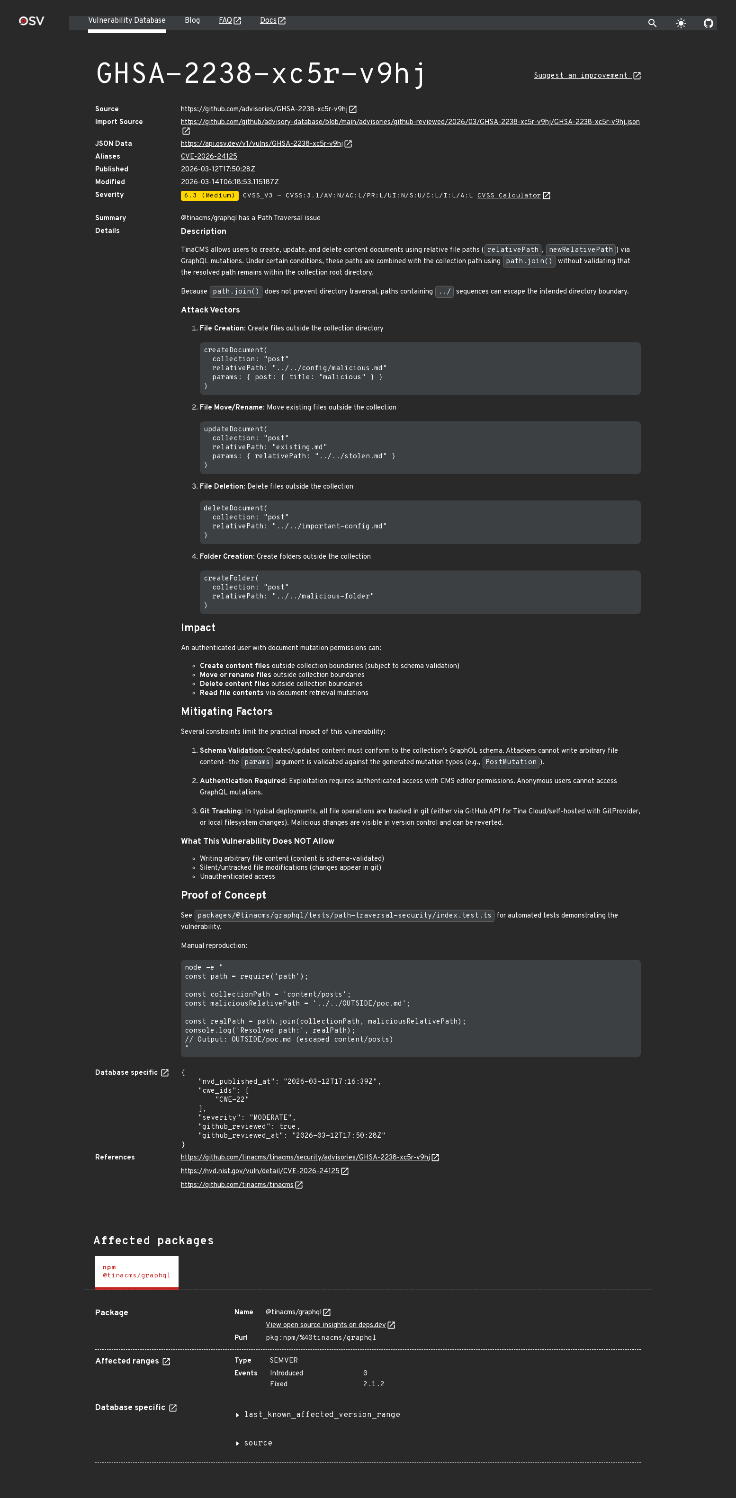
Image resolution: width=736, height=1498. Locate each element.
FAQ (225, 21)
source (258, 1443)
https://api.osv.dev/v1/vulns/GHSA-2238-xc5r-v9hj (262, 144)
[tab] (137, 1273)
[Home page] (32, 24)
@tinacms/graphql (294, 1312)
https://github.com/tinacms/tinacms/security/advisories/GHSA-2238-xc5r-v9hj (305, 1157)
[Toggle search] (652, 23)
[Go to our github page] (708, 23)
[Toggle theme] (681, 23)
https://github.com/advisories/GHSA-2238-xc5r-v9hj (264, 109)
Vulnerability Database (127, 21)
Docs (268, 21)
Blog (192, 21)
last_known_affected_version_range (322, 1415)
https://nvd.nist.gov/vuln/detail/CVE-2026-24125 (260, 1171)
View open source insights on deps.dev (326, 1325)
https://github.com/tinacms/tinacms (237, 1185)
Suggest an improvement (583, 75)
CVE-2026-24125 (209, 156)
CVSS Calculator (509, 196)
